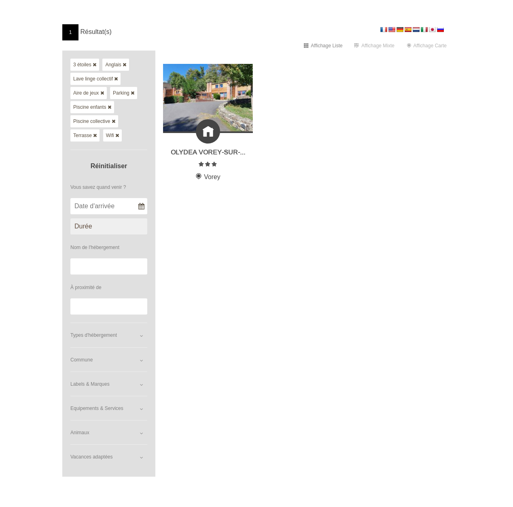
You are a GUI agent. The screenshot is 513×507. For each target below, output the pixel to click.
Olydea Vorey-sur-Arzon (218, 150)
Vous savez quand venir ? (98, 187)
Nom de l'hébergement (94, 247)
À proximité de (86, 287)
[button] (108, 335)
